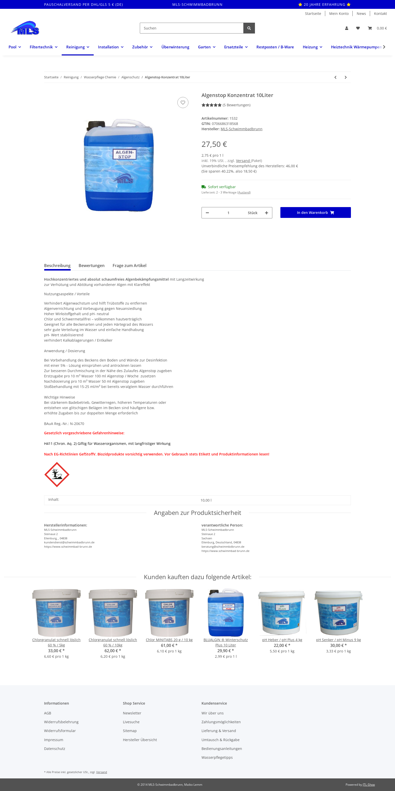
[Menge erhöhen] (266, 212)
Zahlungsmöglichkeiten (221, 721)
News (361, 13)
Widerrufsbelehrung (61, 721)
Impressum (53, 739)
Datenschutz (54, 748)
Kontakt (380, 13)
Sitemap (130, 730)
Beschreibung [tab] (57, 265)
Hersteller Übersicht (140, 739)
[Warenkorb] (377, 28)
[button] (346, 28)
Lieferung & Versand (219, 730)
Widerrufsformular (60, 730)
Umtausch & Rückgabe (221, 739)
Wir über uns (213, 713)
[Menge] (228, 212)
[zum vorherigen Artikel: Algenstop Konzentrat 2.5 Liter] (335, 77)
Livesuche (131, 721)
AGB (47, 713)
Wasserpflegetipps (217, 757)
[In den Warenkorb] (315, 212)
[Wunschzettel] (358, 28)
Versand (243, 160)
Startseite (313, 13)
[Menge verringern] (207, 212)
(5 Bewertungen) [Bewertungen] (226, 105)
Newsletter (132, 713)
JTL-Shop (369, 784)
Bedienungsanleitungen (222, 748)
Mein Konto (339, 13)
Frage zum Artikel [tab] (129, 265)
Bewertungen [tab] (92, 265)
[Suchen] (192, 28)
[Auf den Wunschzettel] (182, 102)
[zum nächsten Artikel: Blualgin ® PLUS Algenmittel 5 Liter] (346, 77)
